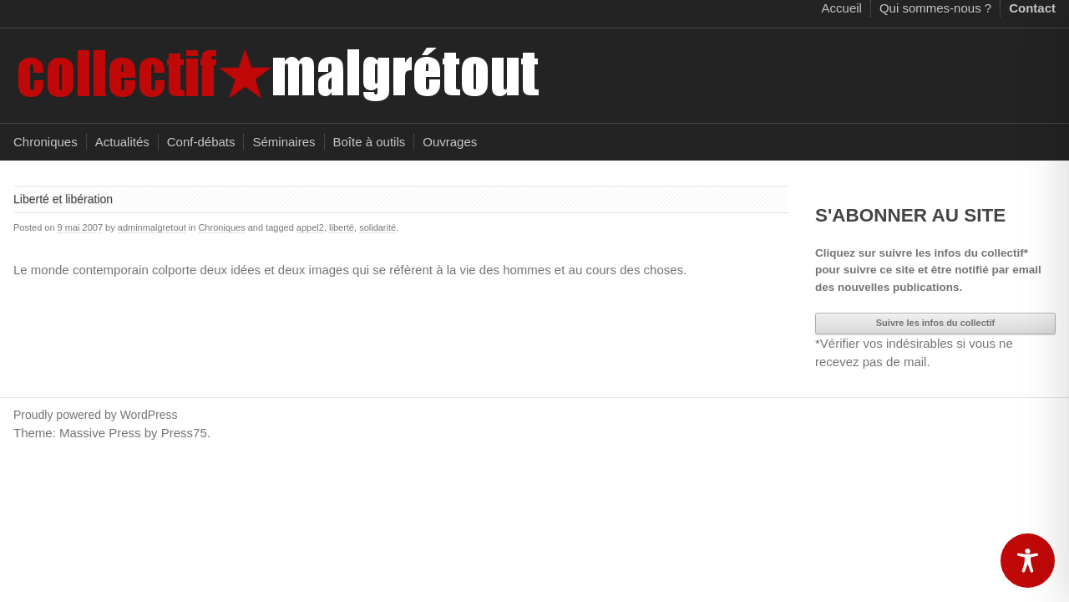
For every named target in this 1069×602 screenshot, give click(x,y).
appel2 (310, 227)
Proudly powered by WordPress (95, 414)
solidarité (377, 227)
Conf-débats (201, 142)
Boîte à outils (369, 142)
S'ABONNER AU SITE (910, 215)
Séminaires (283, 142)
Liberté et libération (63, 199)
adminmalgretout (152, 227)
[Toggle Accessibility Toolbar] (1027, 560)
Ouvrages (450, 142)
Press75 (184, 433)
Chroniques (45, 142)
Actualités (122, 142)
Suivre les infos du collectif (935, 323)
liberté (341, 227)
